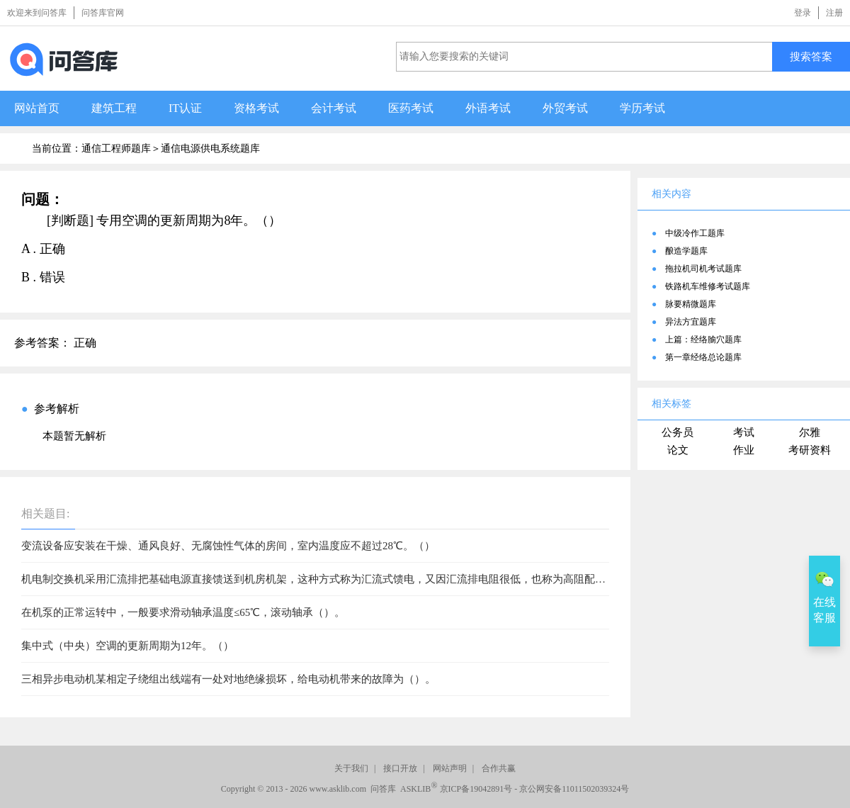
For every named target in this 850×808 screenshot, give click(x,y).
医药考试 (411, 108)
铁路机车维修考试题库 (707, 286)
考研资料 (809, 450)
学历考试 (642, 108)
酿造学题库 (686, 251)
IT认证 (185, 108)
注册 (834, 13)
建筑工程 (114, 108)
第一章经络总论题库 (703, 357)
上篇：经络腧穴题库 (703, 339)
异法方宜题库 (690, 322)
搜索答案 (811, 56)
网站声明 (450, 768)
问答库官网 (102, 13)
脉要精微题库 (690, 304)
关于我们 (351, 768)
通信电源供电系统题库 (210, 148)
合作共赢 (499, 768)
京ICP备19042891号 (476, 789)
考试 (743, 432)
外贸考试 (565, 108)
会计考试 (333, 108)
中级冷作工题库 (695, 233)
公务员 (677, 432)
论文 (677, 450)
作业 (743, 450)
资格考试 (256, 108)
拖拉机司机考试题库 (703, 269)
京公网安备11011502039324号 (574, 789)
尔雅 (809, 432)
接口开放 (400, 768)
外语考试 (488, 108)
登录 (802, 13)
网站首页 (37, 108)
